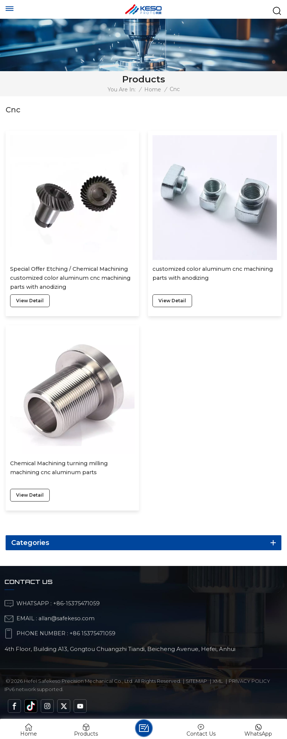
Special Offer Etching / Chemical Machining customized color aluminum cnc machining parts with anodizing (70, 278)
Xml (218, 681)
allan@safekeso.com (66, 618)
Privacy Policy (249, 681)
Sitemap (196, 681)
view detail (30, 300)
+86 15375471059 (92, 633)
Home (152, 90)
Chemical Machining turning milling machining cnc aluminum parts (59, 468)
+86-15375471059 (76, 603)
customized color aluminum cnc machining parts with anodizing (212, 273)
